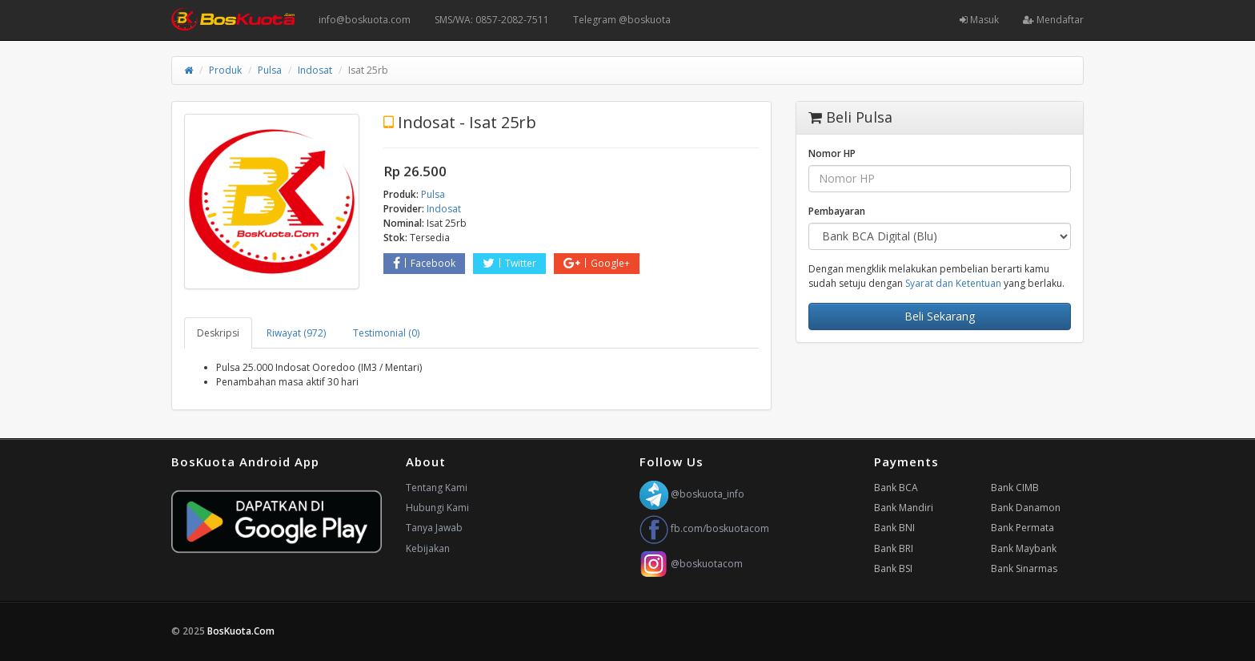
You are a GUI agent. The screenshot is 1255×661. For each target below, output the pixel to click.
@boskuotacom (691, 563)
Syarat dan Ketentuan (953, 283)
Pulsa (270, 70)
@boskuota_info (692, 494)
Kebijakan (428, 548)
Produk (225, 70)
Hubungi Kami (437, 507)
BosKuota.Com (242, 631)
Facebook (424, 263)
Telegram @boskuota (622, 19)
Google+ (596, 263)
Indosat (315, 70)
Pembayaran (836, 211)
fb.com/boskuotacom (704, 528)
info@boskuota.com (365, 19)
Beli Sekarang (939, 316)
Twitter (509, 263)
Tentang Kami (436, 487)
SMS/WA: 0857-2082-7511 (492, 19)
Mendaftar (1053, 19)
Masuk (979, 19)
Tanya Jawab (434, 527)
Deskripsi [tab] (218, 333)
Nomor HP (832, 153)
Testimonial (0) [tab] (386, 333)
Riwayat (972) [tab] (296, 333)
